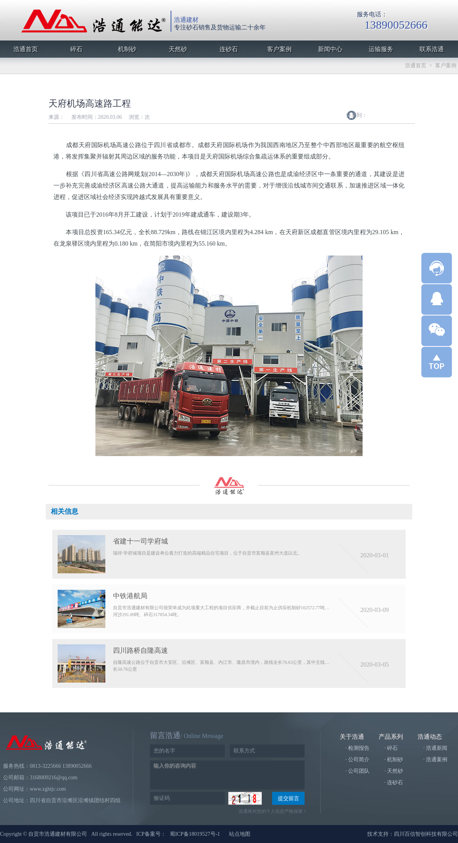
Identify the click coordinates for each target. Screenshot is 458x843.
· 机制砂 (393, 759)
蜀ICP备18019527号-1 (195, 834)
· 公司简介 (357, 759)
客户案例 (445, 65)
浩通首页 (415, 65)
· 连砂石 (393, 782)
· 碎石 (391, 748)
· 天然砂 (393, 771)
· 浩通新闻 (435, 748)
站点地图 (239, 834)
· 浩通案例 (435, 759)
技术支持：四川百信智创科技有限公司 (412, 834)
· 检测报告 (357, 748)
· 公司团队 (357, 771)
